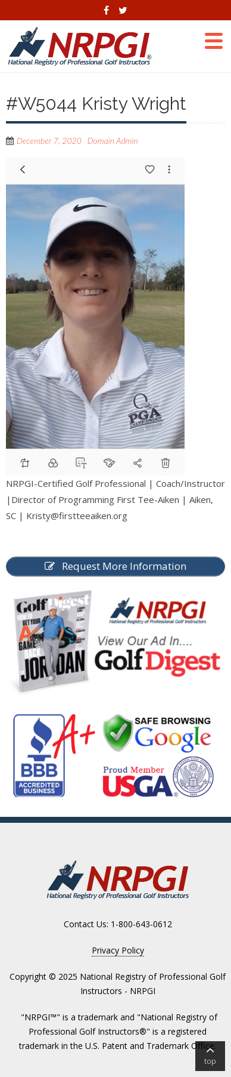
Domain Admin (113, 140)
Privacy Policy (118, 950)
